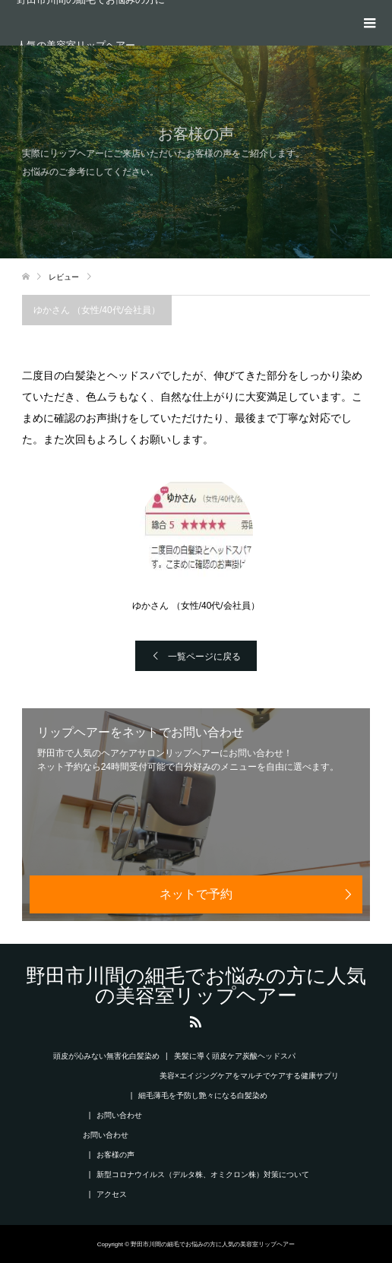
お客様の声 (115, 1155)
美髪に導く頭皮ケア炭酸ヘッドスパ (235, 1056)
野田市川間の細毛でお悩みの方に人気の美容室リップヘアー (91, 23)
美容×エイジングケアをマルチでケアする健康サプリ (249, 1075)
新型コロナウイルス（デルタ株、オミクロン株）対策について (202, 1174)
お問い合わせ (119, 1115)
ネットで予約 (196, 894)
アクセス (111, 1194)
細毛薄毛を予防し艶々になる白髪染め (202, 1095)
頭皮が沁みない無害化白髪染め (106, 1056)
